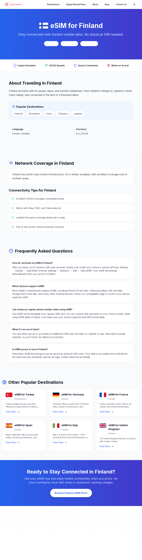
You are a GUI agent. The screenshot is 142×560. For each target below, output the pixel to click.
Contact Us (121, 4)
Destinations (53, 4)
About (95, 4)
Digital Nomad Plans (76, 4)
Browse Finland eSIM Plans (71, 492)
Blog (107, 4)
